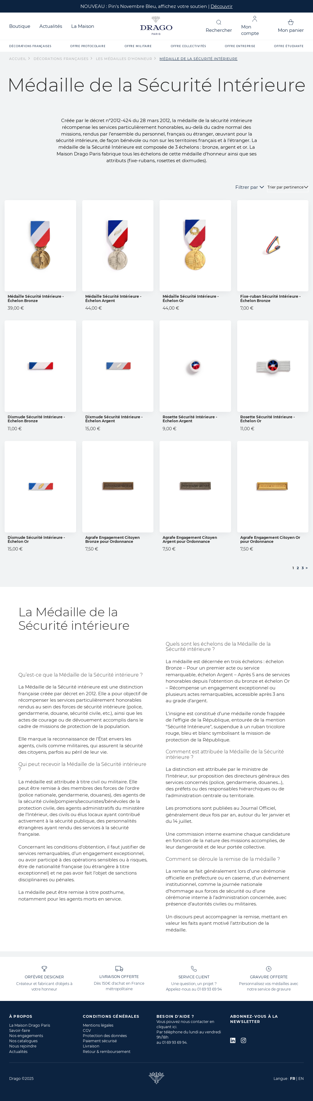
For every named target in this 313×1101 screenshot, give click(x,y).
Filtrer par (246, 187)
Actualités (50, 26)
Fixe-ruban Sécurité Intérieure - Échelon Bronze (270, 298)
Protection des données (105, 1035)
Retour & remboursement (107, 1051)
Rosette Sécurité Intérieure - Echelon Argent (190, 419)
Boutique (19, 26)
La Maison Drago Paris (29, 1025)
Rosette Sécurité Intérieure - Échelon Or (267, 419)
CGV (87, 1030)
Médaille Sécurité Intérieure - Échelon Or (191, 298)
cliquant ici (166, 1026)
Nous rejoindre (22, 1046)
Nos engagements (26, 1035)
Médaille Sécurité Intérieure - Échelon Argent (113, 298)
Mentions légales (98, 1025)
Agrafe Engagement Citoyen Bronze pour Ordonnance (112, 539)
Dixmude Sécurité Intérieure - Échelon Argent (114, 419)
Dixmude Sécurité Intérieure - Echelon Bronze (36, 419)
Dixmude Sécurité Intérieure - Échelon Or (36, 539)
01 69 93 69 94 (209, 989)
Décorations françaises (62, 59)
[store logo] (156, 26)
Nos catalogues (23, 1041)
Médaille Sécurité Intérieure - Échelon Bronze (36, 298)
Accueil (18, 59)
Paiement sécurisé (100, 1041)
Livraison (91, 1046)
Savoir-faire (19, 1030)
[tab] (46, 1016)
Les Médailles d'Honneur (124, 59)
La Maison (82, 26)
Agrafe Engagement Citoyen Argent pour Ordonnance (190, 539)
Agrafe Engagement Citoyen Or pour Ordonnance (270, 539)
